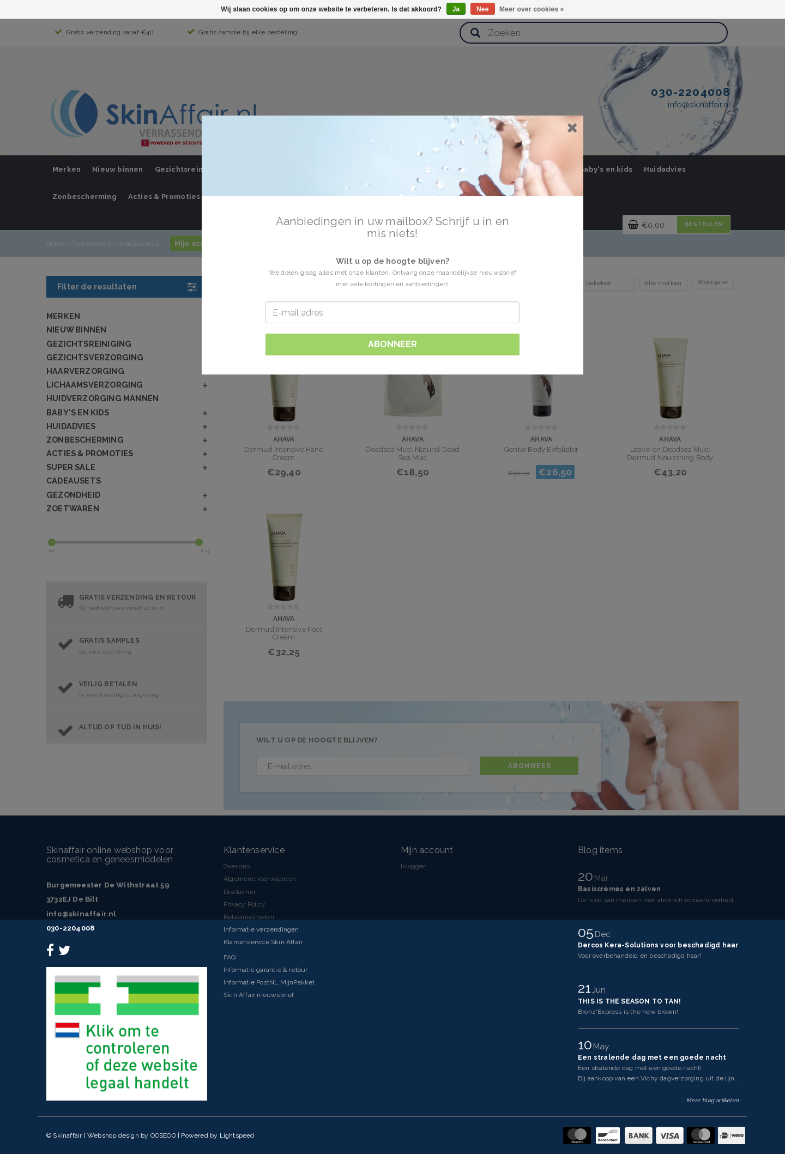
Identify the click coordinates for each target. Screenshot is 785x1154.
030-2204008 (70, 928)
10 (587, 1044)
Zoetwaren (72, 508)
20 (587, 876)
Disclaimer (240, 892)
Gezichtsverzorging (95, 357)
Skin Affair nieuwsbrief (259, 995)
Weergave (712, 282)
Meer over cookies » (531, 9)
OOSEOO (163, 1135)
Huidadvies (665, 169)
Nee (482, 9)
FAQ (230, 957)
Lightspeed (237, 1135)
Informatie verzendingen (261, 929)
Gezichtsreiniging (188, 169)
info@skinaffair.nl (81, 914)
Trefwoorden (91, 243)
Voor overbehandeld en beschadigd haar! (640, 955)
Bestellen (703, 224)
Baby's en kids (605, 169)
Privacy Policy (244, 904)
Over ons (237, 866)
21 (586, 988)
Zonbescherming (84, 196)
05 (587, 932)
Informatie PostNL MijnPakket (269, 982)
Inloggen (414, 866)
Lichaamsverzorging (94, 384)
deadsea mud (139, 243)
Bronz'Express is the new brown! (628, 1012)
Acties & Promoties (164, 196)
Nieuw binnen (117, 169)
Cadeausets (73, 480)
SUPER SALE (70, 467)
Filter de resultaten (126, 286)
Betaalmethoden (249, 917)
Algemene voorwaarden (260, 879)
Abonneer (529, 766)
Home (55, 243)
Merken (66, 169)
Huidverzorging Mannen (102, 398)
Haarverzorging (85, 371)
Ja (456, 9)
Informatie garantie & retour (266, 970)
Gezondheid (73, 494)
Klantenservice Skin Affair (263, 942)
